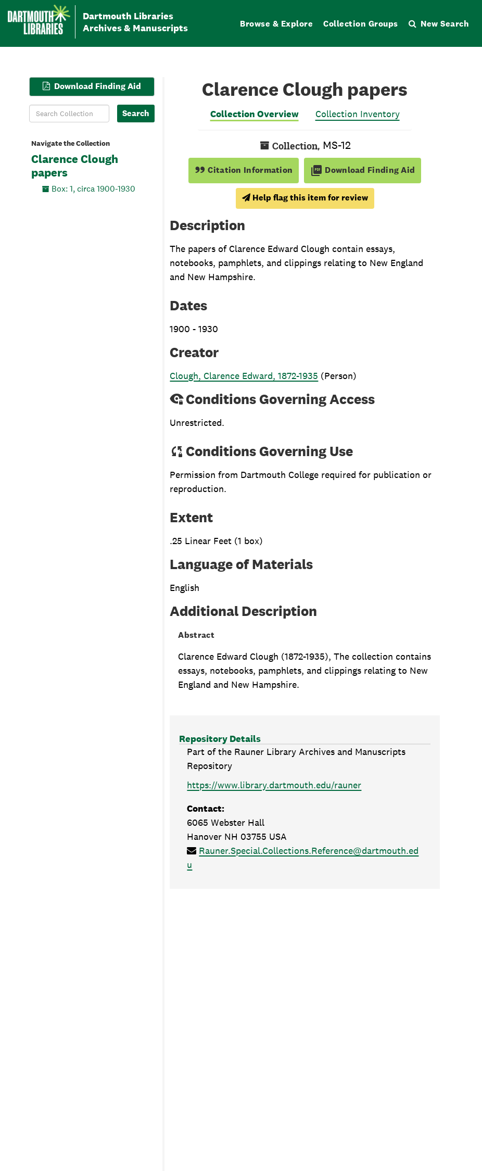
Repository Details (220, 739)
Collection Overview (254, 114)
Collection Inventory (357, 114)
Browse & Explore (276, 23)
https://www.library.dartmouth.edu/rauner (274, 785)
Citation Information (244, 170)
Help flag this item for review (305, 197)
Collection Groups (360, 23)
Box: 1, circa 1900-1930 (93, 188)
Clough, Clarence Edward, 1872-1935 (244, 376)
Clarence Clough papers (74, 166)
